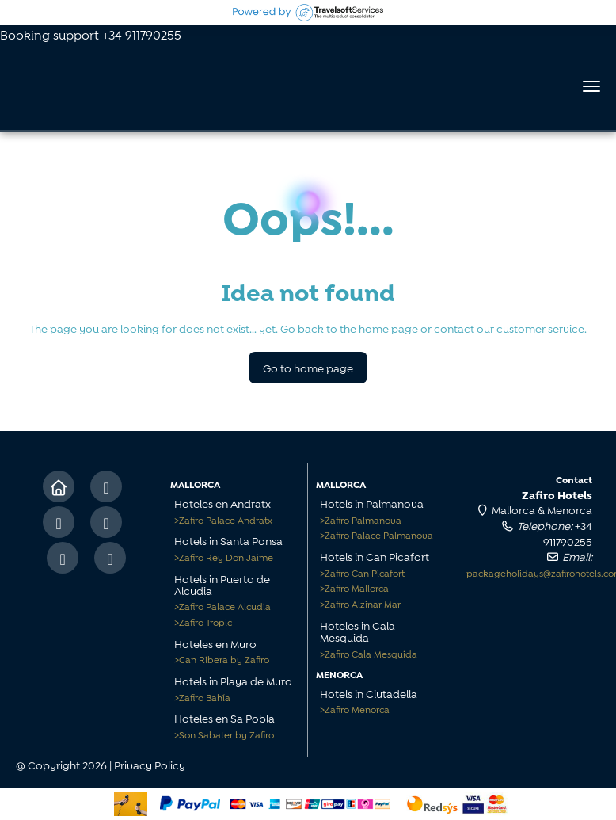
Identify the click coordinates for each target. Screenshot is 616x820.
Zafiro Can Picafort (362, 572)
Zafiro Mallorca (354, 587)
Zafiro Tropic (203, 621)
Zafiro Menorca (355, 709)
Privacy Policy (149, 764)
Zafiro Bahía (202, 697)
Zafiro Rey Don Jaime (223, 557)
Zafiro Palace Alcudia (222, 606)
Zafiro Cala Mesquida (368, 653)
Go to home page (308, 367)
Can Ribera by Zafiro (221, 659)
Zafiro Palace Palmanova (376, 534)
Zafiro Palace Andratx (223, 519)
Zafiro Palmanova (360, 519)
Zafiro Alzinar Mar (360, 603)
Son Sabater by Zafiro (224, 734)
